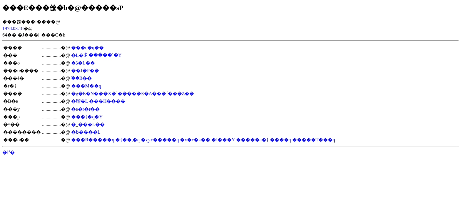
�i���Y (223, 139)
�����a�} (252, 139)
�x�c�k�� (195, 139)
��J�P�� (85, 70)
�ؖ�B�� (81, 78)
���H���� (107, 101)
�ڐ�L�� (83, 62)
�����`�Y (105, 55)
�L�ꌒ (79, 55)
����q (280, 139)
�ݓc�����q (160, 139)
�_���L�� (88, 124)
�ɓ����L (86, 132)
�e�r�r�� (85, 109)
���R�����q (92, 139)
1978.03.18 (13, 28)
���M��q (86, 85)
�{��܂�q (127, 139)
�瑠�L (79, 101)
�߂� (8, 152)
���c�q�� (87, 47)
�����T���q (313, 139)
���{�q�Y (87, 116)
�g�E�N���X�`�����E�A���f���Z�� (132, 93)
